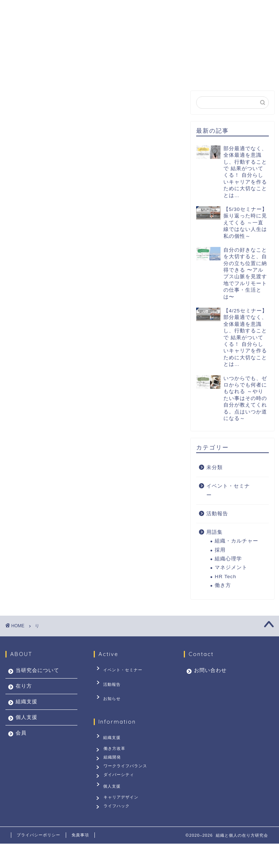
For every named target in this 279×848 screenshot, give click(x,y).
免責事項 (80, 839)
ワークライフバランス (126, 764)
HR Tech (225, 576)
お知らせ (108, 691)
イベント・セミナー (228, 490)
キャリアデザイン (122, 798)
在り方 (89, 55)
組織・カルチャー (236, 541)
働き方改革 (115, 742)
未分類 (214, 467)
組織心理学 (228, 558)
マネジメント (231, 567)
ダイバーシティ (120, 775)
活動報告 (217, 513)
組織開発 (113, 753)
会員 (205, 55)
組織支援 (128, 55)
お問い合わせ (33, 72)
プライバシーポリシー (38, 839)
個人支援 (169, 55)
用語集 (214, 532)
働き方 (223, 585)
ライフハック (118, 809)
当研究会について (39, 55)
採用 (220, 550)
